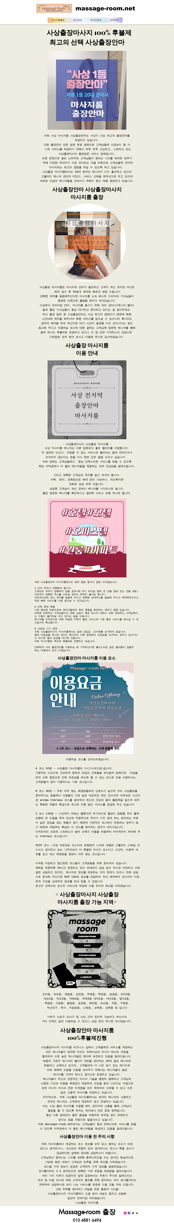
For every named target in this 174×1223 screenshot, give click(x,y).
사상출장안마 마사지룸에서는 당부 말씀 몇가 (65, 582)
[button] (77, 20)
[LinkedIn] (137, 1213)
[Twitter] (133, 1213)
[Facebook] (129, 1213)
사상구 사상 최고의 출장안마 (108, 135)
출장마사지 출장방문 (77, 153)
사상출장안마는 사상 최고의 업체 (89, 314)
